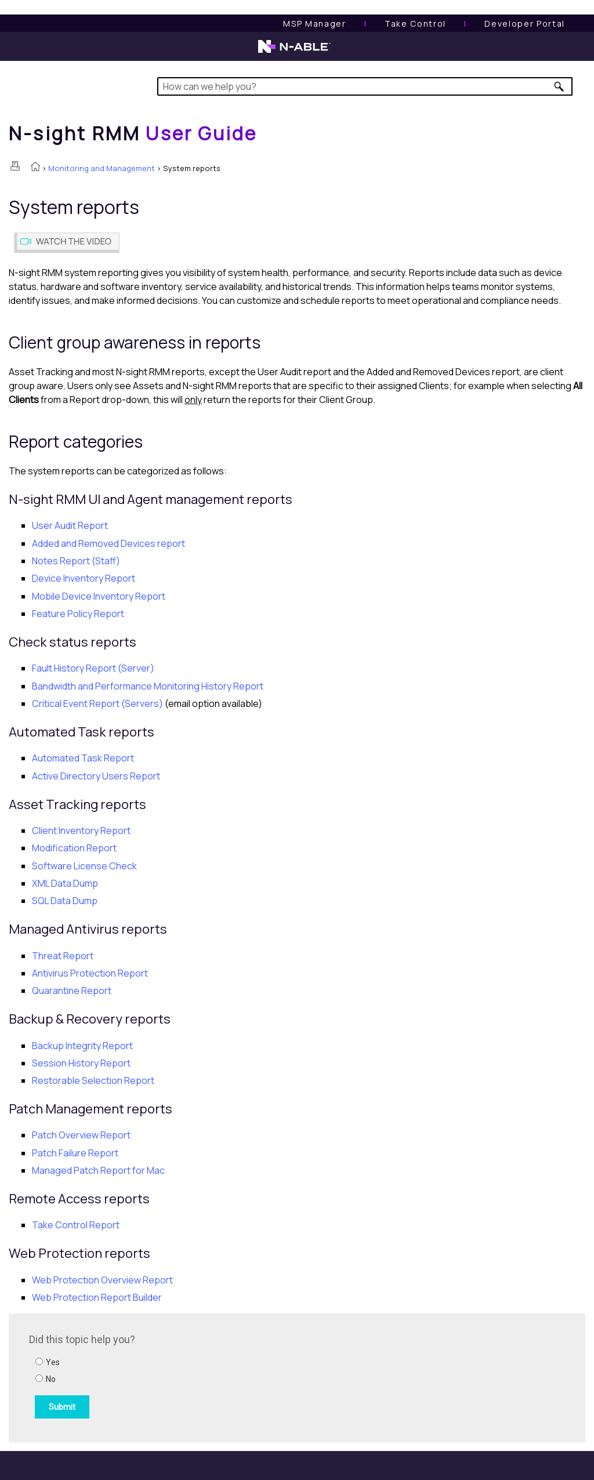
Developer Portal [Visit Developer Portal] (524, 23)
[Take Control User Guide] (415, 23)
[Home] (133, 133)
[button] (559, 86)
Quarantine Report (71, 990)
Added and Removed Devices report (108, 543)
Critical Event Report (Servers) (97, 703)
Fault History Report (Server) (93, 668)
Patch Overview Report (81, 1135)
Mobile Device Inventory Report (98, 596)
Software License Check (84, 865)
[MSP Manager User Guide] (314, 23)
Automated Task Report (83, 758)
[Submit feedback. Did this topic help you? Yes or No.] (186, 1376)
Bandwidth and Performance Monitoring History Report (147, 686)
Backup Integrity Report (82, 1045)
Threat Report (62, 955)
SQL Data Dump (64, 900)
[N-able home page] (294, 51)
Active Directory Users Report (96, 776)
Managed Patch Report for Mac (98, 1170)
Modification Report (74, 847)
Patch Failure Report (75, 1153)
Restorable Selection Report (93, 1080)
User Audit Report (70, 525)
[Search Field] (365, 86)
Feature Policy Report (78, 613)
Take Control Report (75, 1224)
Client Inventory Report (81, 830)
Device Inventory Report (83, 578)
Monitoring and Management (101, 168)
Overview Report (102, 1280)
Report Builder (97, 1297)
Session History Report (81, 1063)
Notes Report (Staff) (76, 560)
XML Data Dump (65, 883)
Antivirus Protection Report (90, 973)
